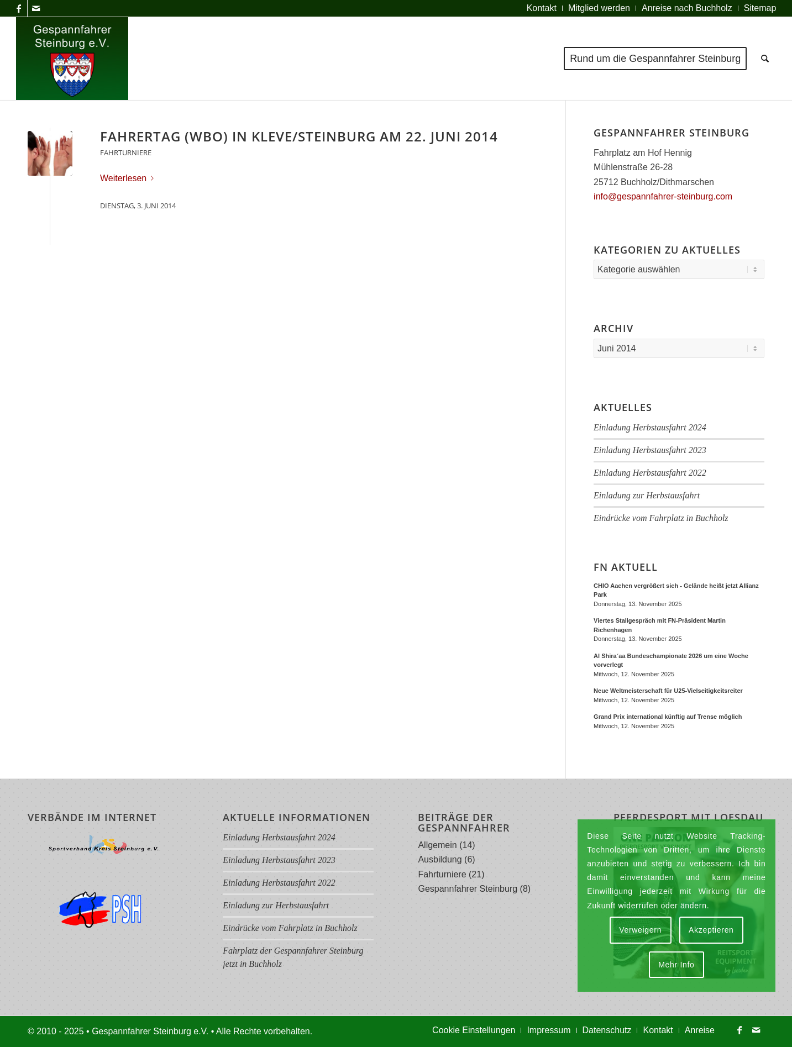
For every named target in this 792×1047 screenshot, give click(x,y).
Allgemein (437, 845)
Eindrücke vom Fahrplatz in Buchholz (661, 518)
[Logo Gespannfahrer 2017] (72, 58)
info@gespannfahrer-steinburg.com (663, 196)
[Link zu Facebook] (19, 8)
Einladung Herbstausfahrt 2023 (650, 450)
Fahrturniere (125, 152)
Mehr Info (676, 964)
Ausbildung (439, 859)
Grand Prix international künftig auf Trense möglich (668, 716)
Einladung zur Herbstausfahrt (647, 495)
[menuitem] (542, 8)
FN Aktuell (626, 567)
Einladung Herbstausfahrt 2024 (650, 427)
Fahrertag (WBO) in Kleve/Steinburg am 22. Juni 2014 (299, 136)
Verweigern (640, 929)
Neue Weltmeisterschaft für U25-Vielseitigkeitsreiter (668, 690)
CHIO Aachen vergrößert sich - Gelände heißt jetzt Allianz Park (676, 590)
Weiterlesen (129, 178)
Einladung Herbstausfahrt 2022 (650, 472)
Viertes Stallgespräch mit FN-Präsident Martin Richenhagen (660, 625)
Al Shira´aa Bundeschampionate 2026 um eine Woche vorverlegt (671, 661)
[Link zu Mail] (36, 8)
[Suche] (765, 58)
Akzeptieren (711, 929)
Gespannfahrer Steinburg (467, 888)
